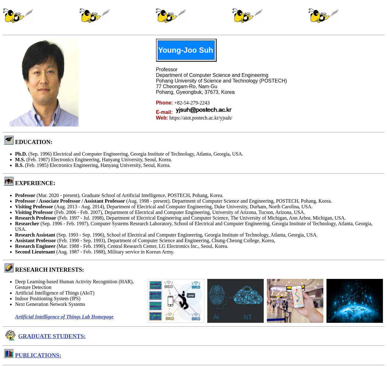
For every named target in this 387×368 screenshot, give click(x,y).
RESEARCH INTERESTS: (49, 269)
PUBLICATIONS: (38, 355)
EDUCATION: (33, 142)
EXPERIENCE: (35, 183)
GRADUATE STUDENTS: (52, 336)
